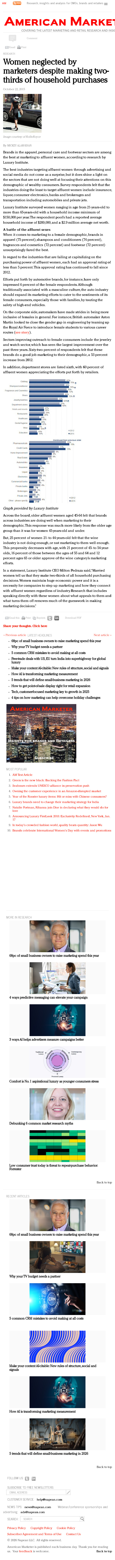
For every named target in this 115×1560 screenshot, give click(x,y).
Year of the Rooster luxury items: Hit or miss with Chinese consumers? (59, 796)
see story (22, 332)
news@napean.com (38, 1507)
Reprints (41, 618)
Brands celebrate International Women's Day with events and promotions (61, 830)
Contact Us (73, 1534)
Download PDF (73, 618)
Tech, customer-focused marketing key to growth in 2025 (50, 692)
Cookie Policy (66, 1528)
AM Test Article (22, 775)
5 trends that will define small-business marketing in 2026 (50, 680)
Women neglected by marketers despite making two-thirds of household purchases (56, 71)
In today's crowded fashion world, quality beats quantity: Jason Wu (57, 825)
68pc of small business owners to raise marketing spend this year (56, 641)
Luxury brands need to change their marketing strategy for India (55, 802)
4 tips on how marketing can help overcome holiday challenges (55, 698)
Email (12, 47)
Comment (32, 38)
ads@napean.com (33, 1512)
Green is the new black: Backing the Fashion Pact (45, 780)
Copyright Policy (41, 1528)
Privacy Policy (16, 1528)
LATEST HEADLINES (40, 635)
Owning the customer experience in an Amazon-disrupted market (56, 791)
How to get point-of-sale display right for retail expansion (50, 686)
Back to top (104, 1182)
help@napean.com (49, 1499)
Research (9, 54)
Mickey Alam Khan (19, 145)
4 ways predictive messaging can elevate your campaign (48, 997)
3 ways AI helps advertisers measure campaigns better (46, 1040)
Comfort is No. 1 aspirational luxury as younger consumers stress (54, 1081)
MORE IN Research (19, 917)
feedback (25, 1551)
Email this (14, 618)
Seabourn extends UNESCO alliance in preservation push (50, 786)
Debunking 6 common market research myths (41, 1123)
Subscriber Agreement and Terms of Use (34, 1534)
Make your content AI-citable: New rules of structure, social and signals (60, 668)
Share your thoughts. (25, 626)
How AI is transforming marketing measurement (44, 674)
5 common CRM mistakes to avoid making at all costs (48, 653)
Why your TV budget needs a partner (36, 647)
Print (23, 47)
